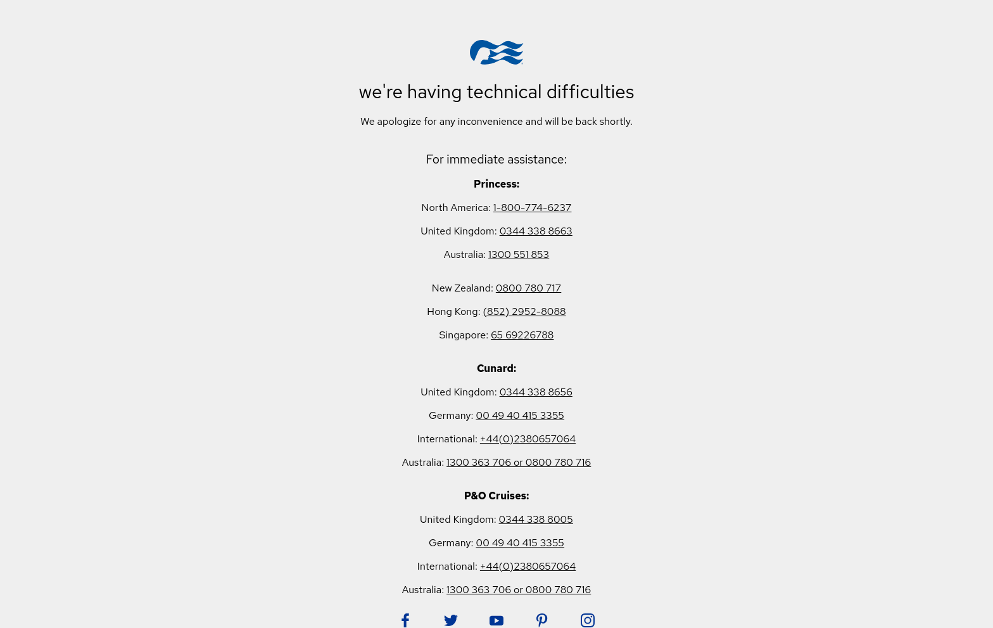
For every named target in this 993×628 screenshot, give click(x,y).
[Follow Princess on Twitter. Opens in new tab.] (451, 620)
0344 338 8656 (536, 392)
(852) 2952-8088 (524, 311)
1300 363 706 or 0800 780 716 (518, 462)
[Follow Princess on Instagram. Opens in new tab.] (587, 620)
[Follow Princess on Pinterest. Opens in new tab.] (542, 620)
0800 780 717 (528, 288)
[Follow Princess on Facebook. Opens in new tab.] (405, 620)
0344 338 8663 (536, 231)
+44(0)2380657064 (528, 438)
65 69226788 (522, 335)
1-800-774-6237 (532, 207)
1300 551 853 (518, 254)
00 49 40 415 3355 (520, 415)
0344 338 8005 (536, 519)
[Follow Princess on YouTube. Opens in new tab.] (496, 620)
